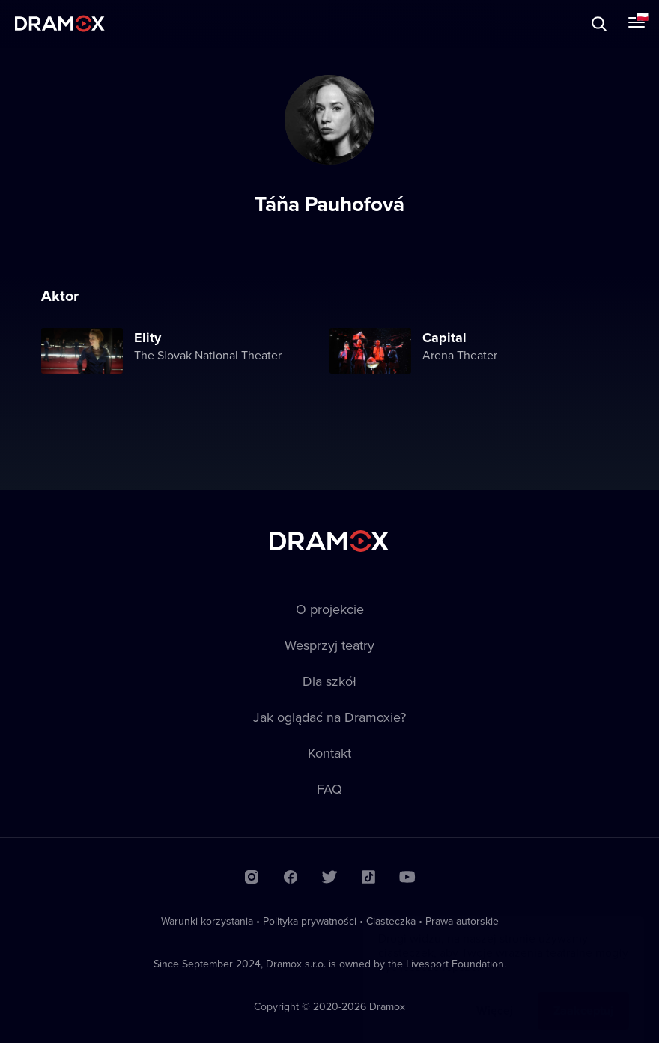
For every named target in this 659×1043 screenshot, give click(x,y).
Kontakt (329, 753)
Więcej (494, 995)
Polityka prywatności (309, 920)
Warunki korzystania (207, 920)
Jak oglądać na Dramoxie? (329, 717)
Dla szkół (329, 681)
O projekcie (330, 609)
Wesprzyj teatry (329, 645)
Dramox (60, 23)
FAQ (329, 788)
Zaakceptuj (583, 995)
